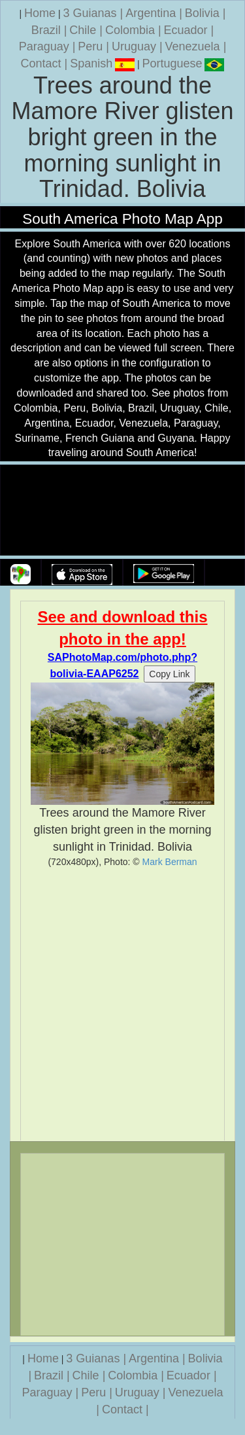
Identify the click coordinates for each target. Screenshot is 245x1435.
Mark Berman (169, 862)
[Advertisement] (122, 1004)
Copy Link (169, 674)
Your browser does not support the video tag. (122, 511)
